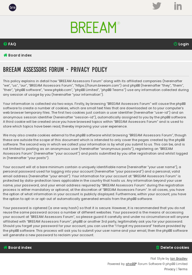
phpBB (130, 264)
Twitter (156, 6)
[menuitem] (9, 44)
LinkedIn (178, 6)
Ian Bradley (179, 258)
